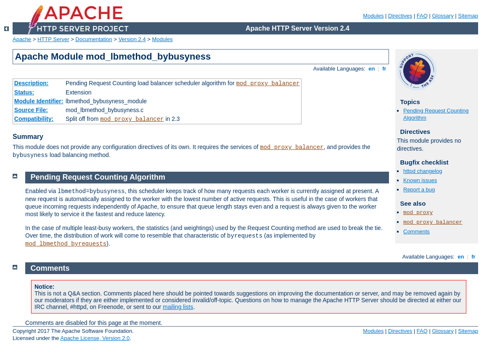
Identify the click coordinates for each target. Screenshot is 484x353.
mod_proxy (418, 212)
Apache (22, 39)
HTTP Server (53, 39)
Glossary (442, 16)
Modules (373, 16)
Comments (416, 231)
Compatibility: (33, 118)
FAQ (422, 16)
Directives (400, 16)
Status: (24, 92)
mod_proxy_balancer (268, 83)
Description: (31, 83)
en (371, 68)
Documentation (93, 39)
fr (384, 68)
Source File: (31, 110)
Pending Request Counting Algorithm (98, 177)
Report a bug (419, 189)
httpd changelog (422, 171)
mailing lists (178, 306)
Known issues (420, 180)
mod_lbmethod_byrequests (65, 244)
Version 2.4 (132, 39)
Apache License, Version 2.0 (95, 338)
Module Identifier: (38, 101)
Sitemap (468, 16)
